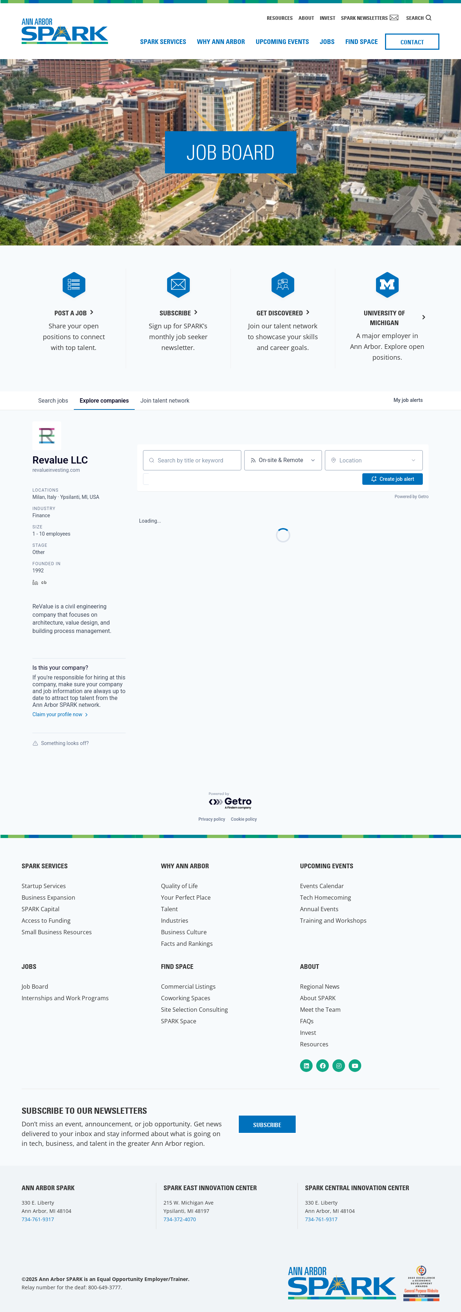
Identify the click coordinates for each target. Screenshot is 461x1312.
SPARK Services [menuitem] (163, 41)
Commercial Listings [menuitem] (188, 986)
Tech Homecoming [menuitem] (325, 897)
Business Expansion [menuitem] (48, 897)
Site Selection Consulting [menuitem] (194, 1010)
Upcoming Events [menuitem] (282, 41)
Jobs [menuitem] (327, 41)
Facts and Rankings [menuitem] (187, 944)
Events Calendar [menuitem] (322, 886)
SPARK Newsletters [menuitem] (364, 18)
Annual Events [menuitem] (319, 909)
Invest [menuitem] (327, 18)
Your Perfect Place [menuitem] (186, 897)
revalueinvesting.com (56, 470)
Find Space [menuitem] (361, 41)
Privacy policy (211, 819)
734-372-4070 (180, 1219)
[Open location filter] (413, 460)
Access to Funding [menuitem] (46, 921)
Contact (412, 42)
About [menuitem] (306, 18)
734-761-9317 (38, 1219)
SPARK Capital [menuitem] (40, 909)
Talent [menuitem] (169, 909)
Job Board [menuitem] (35, 986)
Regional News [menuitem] (320, 986)
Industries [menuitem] (174, 921)
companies (104, 400)
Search (415, 18)
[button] (167, 479)
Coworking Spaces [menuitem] (185, 998)
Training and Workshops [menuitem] (333, 921)
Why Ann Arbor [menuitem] (221, 41)
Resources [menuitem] (280, 18)
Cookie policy (244, 819)
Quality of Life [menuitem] (179, 886)
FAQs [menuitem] (307, 1021)
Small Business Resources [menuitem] (57, 932)
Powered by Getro (412, 496)
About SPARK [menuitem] (318, 998)
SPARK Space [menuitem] (178, 1021)
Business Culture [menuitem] (184, 932)
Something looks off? (60, 743)
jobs (53, 400)
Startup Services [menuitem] (44, 886)
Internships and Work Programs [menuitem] (65, 998)
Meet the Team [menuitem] (320, 1010)
